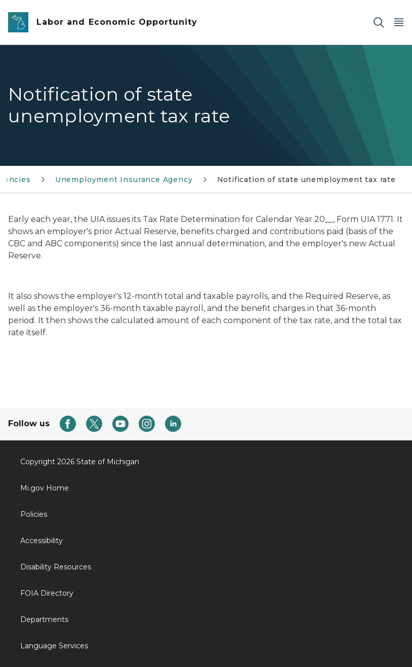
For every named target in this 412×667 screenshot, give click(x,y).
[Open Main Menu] (399, 22)
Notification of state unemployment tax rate (306, 179)
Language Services (54, 645)
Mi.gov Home (44, 488)
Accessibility (41, 540)
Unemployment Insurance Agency (124, 179)
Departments (44, 619)
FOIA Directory (46, 593)
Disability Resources (55, 566)
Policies (33, 514)
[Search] (379, 22)
